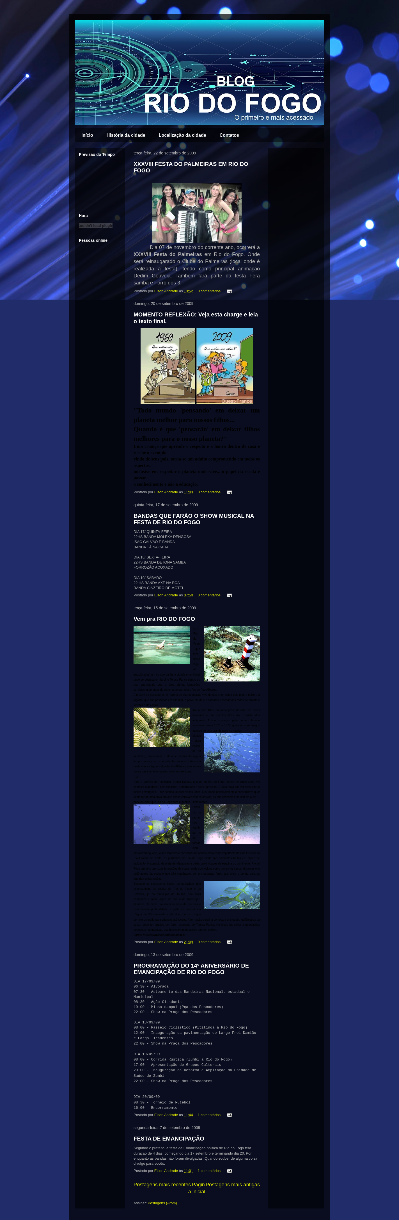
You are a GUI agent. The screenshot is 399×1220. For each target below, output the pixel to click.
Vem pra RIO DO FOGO (164, 619)
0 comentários (209, 291)
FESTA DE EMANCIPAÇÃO (169, 1138)
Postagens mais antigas (233, 1184)
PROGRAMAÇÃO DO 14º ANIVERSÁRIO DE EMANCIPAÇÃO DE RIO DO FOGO (191, 969)
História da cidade (126, 135)
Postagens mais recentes (162, 1184)
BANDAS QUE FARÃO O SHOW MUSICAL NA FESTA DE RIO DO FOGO (194, 519)
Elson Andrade (166, 291)
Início (87, 135)
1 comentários (209, 1115)
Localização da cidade (182, 135)
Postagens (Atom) (162, 1203)
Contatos (229, 135)
